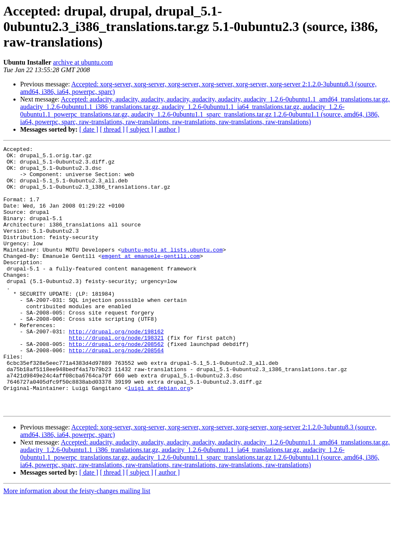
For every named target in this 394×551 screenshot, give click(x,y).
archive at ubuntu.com (83, 62)
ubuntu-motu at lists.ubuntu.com (172, 271)
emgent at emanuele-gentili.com (151, 278)
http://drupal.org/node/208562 (116, 384)
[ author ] (167, 129)
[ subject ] (139, 129)
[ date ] (88, 129)
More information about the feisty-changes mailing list (76, 543)
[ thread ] (112, 129)
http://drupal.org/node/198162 (116, 369)
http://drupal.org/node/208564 (116, 391)
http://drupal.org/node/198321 (116, 376)
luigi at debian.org (159, 437)
